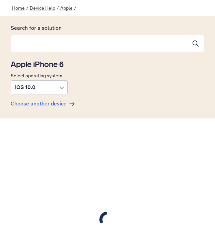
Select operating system (36, 76)
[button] (39, 87)
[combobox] (99, 43)
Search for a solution (36, 27)
